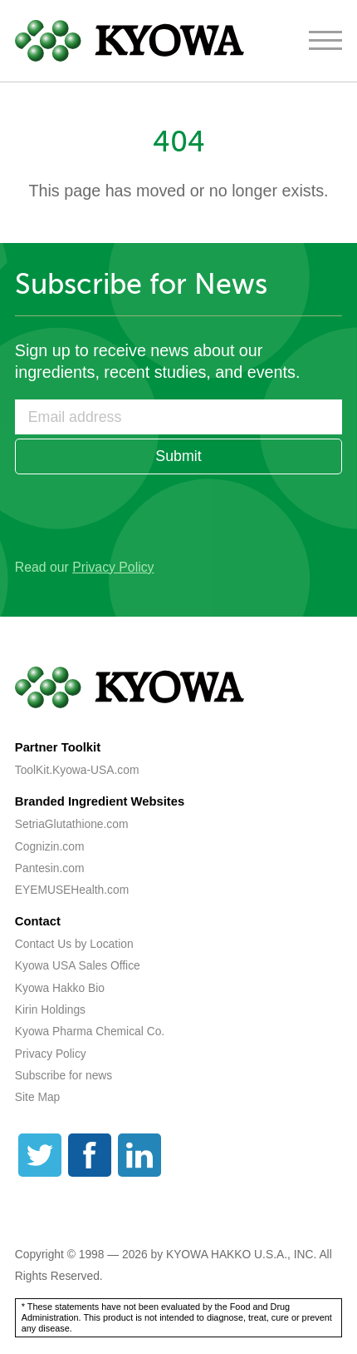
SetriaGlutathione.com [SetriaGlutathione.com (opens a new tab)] (72, 824)
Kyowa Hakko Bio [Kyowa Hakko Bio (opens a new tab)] (60, 987)
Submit (178, 456)
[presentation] (141, 511)
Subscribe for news (63, 1075)
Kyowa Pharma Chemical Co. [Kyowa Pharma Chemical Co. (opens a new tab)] (89, 1031)
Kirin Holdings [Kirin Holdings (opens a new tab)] (50, 1009)
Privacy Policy (113, 567)
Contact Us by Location (74, 943)
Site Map (38, 1097)
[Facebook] (89, 1155)
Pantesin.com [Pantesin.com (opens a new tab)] (50, 868)
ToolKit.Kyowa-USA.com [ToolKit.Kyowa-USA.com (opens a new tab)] (77, 769)
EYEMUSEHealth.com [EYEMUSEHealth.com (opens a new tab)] (72, 889)
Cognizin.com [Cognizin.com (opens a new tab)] (50, 846)
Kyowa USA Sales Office (77, 965)
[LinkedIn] (139, 1155)
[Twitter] (39, 1155)
